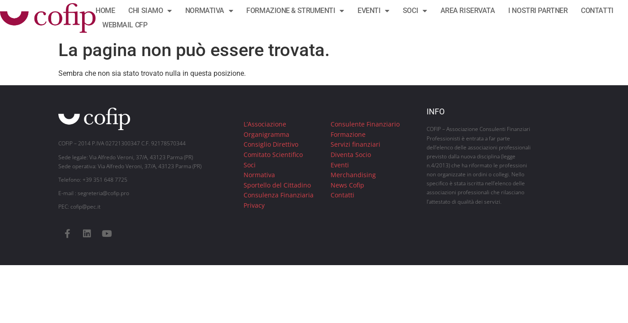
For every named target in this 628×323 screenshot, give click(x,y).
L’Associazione (265, 124)
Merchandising (353, 174)
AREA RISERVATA (467, 10)
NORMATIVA (209, 11)
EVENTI (373, 11)
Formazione (348, 134)
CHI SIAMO (150, 11)
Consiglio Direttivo (271, 144)
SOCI (415, 11)
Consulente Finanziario (365, 124)
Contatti (342, 195)
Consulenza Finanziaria (279, 195)
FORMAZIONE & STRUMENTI (295, 11)
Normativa (259, 174)
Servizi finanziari (355, 144)
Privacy (254, 205)
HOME (105, 10)
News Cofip (347, 185)
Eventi (340, 165)
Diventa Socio (351, 154)
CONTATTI (597, 10)
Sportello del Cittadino (277, 185)
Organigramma (266, 134)
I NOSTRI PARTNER (537, 10)
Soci (250, 165)
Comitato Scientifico (273, 154)
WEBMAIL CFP (124, 25)
